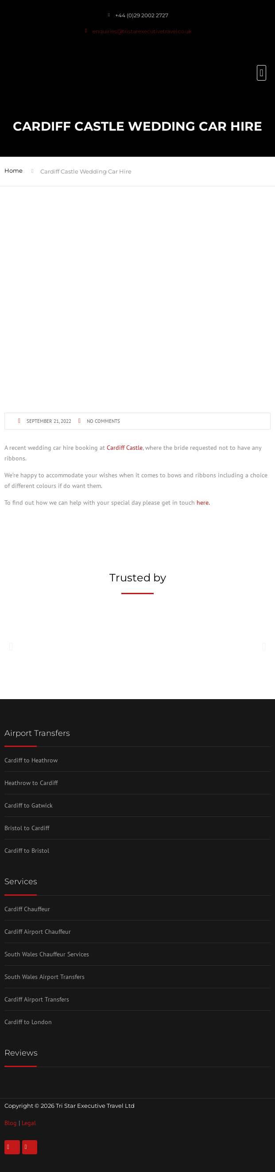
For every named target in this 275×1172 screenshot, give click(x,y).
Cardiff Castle (125, 448)
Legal (29, 1123)
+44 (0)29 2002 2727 (141, 15)
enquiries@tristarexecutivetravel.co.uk (142, 31)
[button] (261, 73)
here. (203, 503)
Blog (10, 1123)
